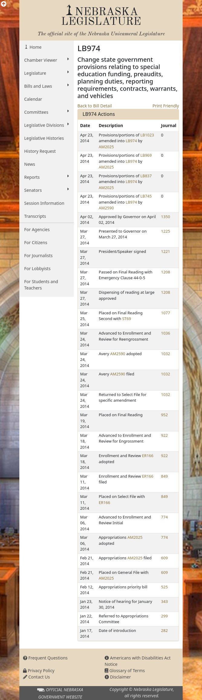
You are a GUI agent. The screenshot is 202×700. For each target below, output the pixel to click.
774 (164, 517)
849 (164, 476)
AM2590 (106, 208)
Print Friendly (165, 106)
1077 (165, 313)
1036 (165, 333)
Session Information (44, 203)
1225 (165, 231)
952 (164, 414)
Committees (46, 112)
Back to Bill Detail (94, 106)
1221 (165, 251)
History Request (40, 151)
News (29, 164)
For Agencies (37, 229)
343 (164, 601)
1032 (165, 353)
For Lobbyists (37, 268)
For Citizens (35, 242)
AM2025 (106, 146)
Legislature (46, 73)
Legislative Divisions (46, 125)
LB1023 (147, 135)
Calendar (33, 99)
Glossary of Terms (125, 670)
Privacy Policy (38, 670)
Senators (46, 190)
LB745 (146, 196)
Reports (46, 177)
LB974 (131, 140)
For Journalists (38, 255)
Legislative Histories (44, 138)
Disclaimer (118, 677)
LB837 (146, 175)
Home (34, 47)
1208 (165, 272)
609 (164, 558)
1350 (165, 216)
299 (164, 616)
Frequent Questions (45, 658)
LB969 (146, 155)
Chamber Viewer (46, 60)
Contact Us (36, 677)
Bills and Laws (46, 86)
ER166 (148, 455)
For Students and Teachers (41, 285)
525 (164, 587)
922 (164, 435)
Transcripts (35, 216)
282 (164, 630)
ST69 (126, 318)
